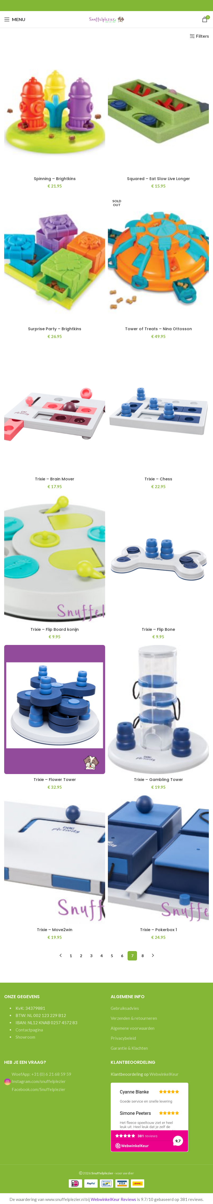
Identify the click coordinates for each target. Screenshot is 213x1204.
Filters (202, 36)
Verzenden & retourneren (134, 1017)
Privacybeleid (123, 1036)
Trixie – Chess (158, 478)
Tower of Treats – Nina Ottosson (158, 328)
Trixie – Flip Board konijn (54, 628)
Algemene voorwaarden (132, 1026)
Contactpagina (29, 1028)
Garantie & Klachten (129, 1046)
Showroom (25, 1035)
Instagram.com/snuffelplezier (35, 1079)
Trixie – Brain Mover (54, 478)
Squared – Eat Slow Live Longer (158, 178)
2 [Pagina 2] (81, 954)
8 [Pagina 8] (142, 954)
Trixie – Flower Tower (54, 779)
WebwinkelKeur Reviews (113, 1197)
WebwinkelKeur (164, 1072)
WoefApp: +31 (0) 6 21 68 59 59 (41, 1072)
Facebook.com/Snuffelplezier (38, 1087)
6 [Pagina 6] (122, 954)
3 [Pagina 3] (91, 954)
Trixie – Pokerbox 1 (158, 928)
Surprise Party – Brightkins (54, 328)
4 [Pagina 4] (101, 954)
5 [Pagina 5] (112, 954)
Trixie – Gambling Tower (158, 779)
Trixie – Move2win (54, 928)
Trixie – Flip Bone (158, 628)
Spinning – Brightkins (54, 178)
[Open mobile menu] (14, 19)
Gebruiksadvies (125, 1007)
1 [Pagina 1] (71, 954)
